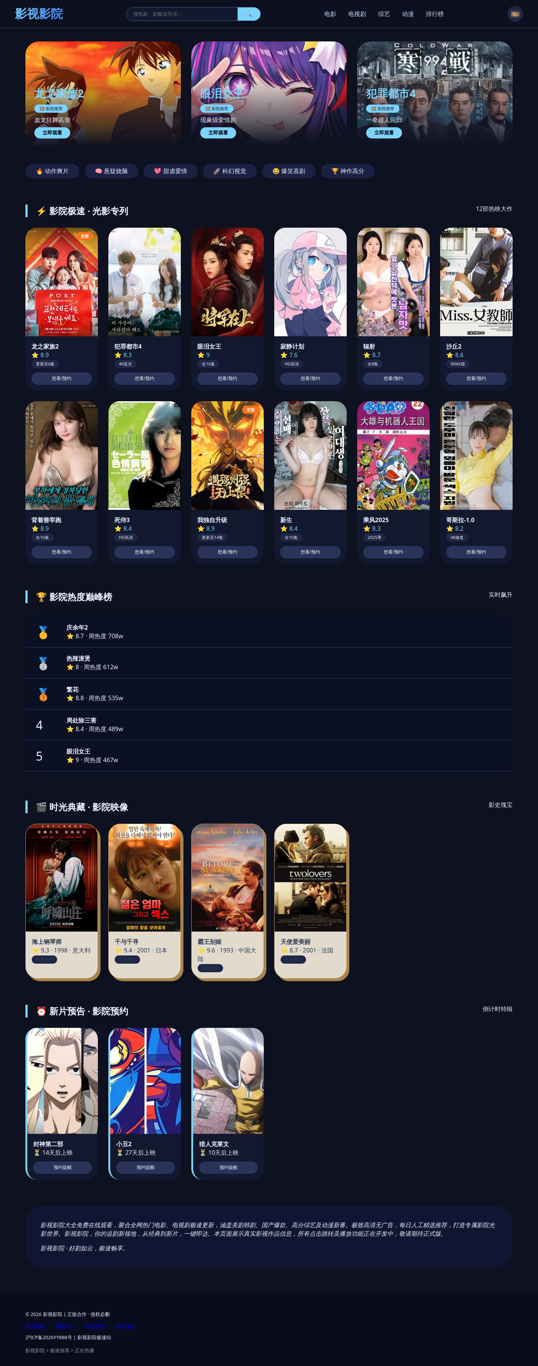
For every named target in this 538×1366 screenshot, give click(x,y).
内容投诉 (124, 1325)
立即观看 (52, 132)
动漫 (408, 14)
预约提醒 (63, 1167)
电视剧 (357, 14)
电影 (330, 14)
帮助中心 (65, 1325)
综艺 (384, 14)
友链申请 (95, 1325)
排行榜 (435, 14)
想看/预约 (61, 378)
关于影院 (35, 1325)
